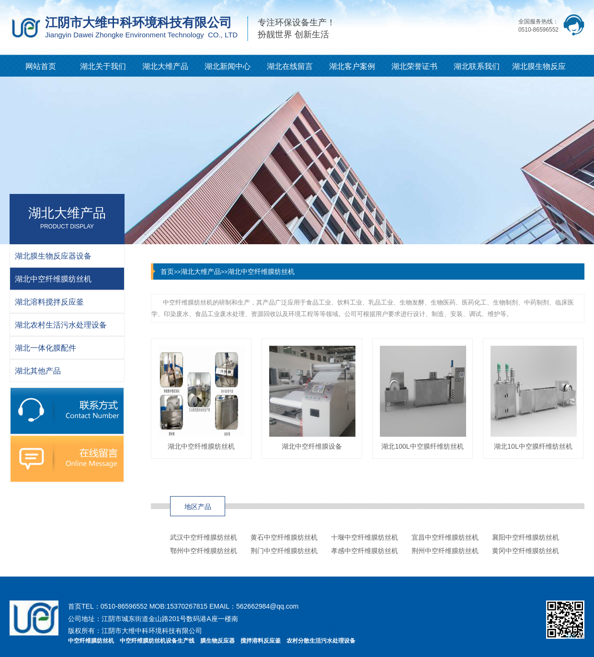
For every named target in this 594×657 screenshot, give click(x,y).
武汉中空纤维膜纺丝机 (203, 537)
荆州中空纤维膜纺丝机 (445, 551)
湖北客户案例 (352, 66)
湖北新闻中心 (228, 66)
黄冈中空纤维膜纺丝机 (525, 551)
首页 (167, 271)
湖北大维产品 (165, 66)
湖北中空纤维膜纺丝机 (261, 271)
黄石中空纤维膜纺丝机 (284, 537)
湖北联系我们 (477, 66)
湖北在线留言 (290, 66)
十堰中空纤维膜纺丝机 (364, 537)
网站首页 (40, 66)
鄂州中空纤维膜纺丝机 (203, 551)
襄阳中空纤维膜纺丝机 (525, 537)
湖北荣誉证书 (414, 66)
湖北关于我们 (103, 66)
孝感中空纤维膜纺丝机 (364, 551)
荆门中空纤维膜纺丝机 (284, 551)
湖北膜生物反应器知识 (539, 69)
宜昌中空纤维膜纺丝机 (445, 537)
